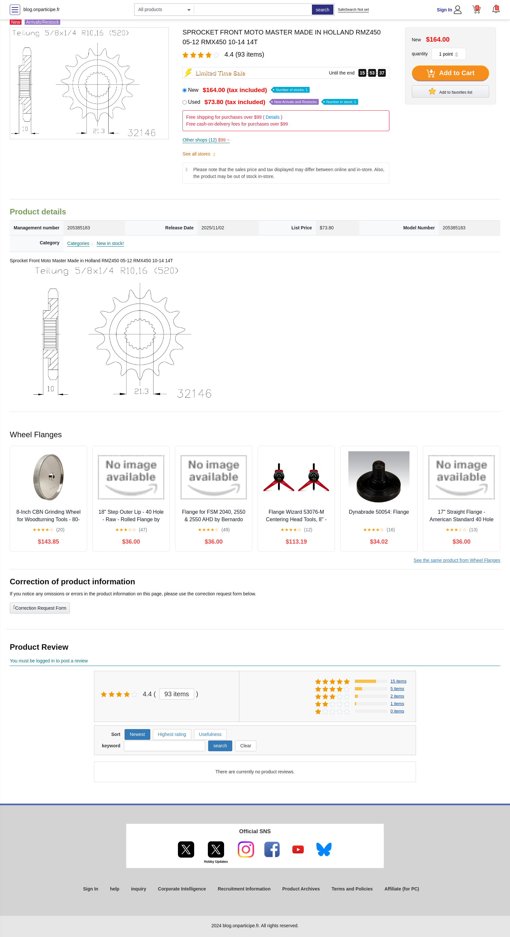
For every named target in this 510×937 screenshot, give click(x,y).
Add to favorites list (450, 91)
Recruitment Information (244, 888)
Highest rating (172, 734)
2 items (397, 696)
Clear (245, 745)
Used (273, 102)
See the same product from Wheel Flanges (457, 560)
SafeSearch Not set (353, 9)
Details (273, 117)
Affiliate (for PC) (401, 888)
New (249, 90)
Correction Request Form (39, 607)
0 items (397, 711)
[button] (496, 9)
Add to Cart (450, 73)
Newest (137, 734)
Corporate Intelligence (182, 888)
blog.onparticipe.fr (41, 9)
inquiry (138, 888)
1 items (397, 703)
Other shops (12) (205, 140)
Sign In (444, 9)
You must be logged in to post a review (49, 660)
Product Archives (301, 888)
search (322, 9)
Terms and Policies (352, 888)
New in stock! (110, 243)
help (114, 888)
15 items (399, 681)
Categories (78, 243)
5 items (397, 688)
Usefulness (210, 734)
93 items (177, 694)
